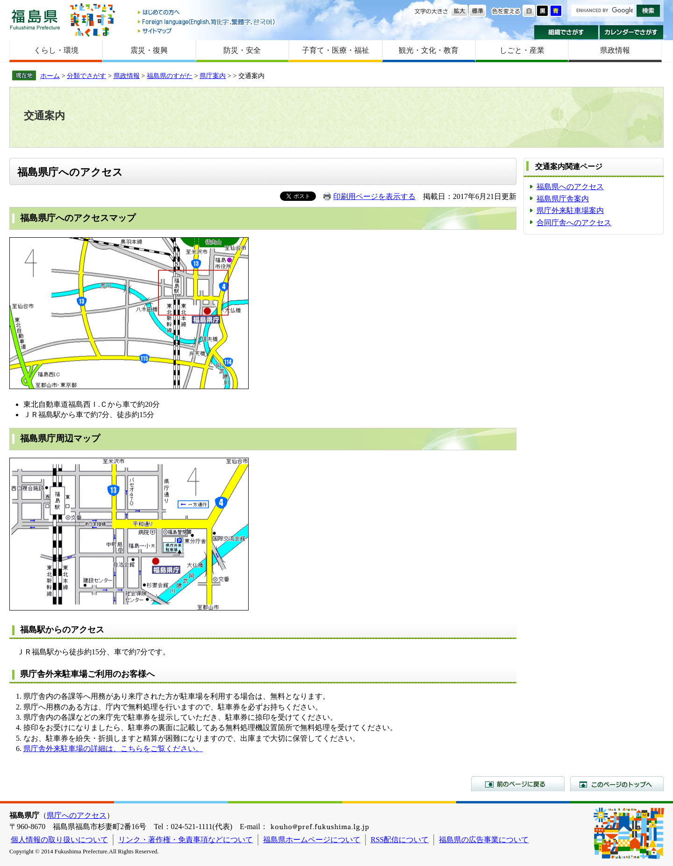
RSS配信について (400, 840)
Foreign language (207, 21)
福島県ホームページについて (311, 840)
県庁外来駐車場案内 (570, 210)
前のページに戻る (518, 783)
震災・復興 (149, 50)
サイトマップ (207, 30)
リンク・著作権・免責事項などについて (185, 840)
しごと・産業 (522, 50)
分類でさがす (86, 75)
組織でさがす (566, 32)
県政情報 (615, 50)
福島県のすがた (170, 75)
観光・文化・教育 (428, 50)
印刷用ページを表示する (374, 196)
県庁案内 (213, 75)
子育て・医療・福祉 (335, 50)
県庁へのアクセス (77, 815)
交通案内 (44, 115)
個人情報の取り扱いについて (59, 840)
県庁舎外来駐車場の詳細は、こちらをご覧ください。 (113, 748)
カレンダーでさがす (632, 32)
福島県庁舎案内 (563, 199)
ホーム (50, 75)
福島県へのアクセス (570, 187)
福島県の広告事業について (484, 840)
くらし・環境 (56, 50)
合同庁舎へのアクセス (574, 223)
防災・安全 (242, 50)
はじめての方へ (207, 12)
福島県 (35, 19)
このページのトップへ (617, 783)
